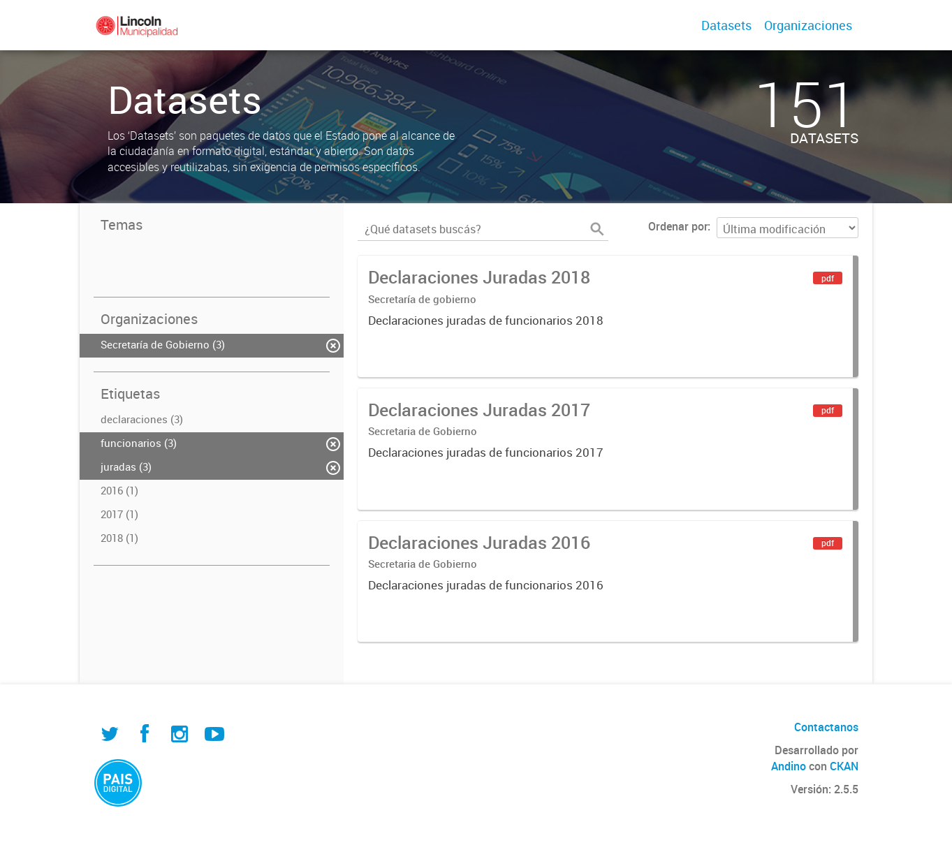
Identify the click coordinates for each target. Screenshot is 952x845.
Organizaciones (808, 25)
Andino (788, 766)
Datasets (726, 25)
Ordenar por (678, 226)
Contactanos (826, 727)
